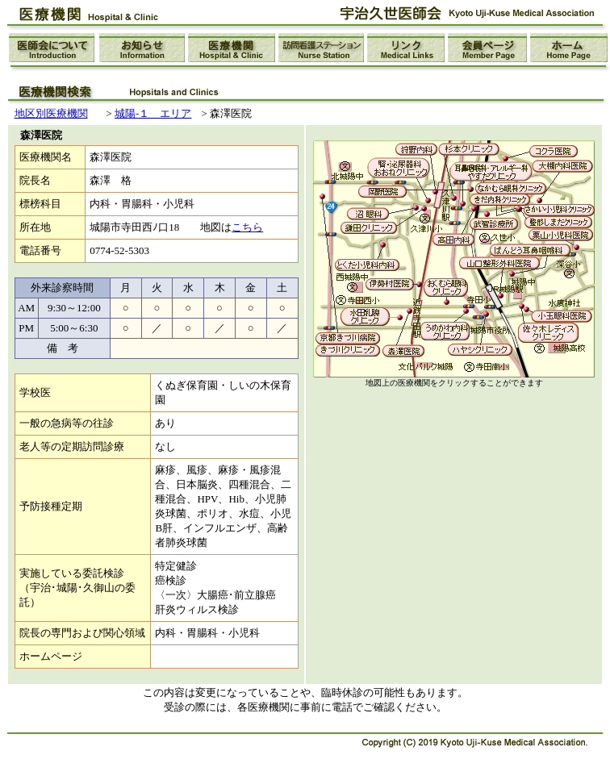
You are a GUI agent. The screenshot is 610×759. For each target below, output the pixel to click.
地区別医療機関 (51, 113)
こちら (247, 227)
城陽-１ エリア (153, 113)
